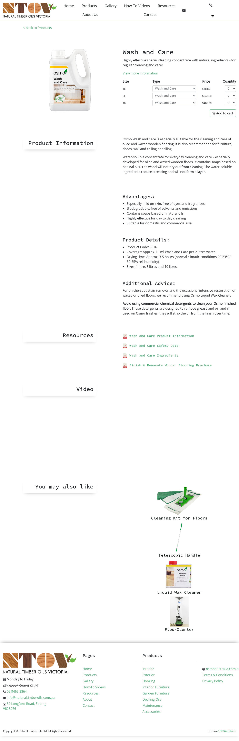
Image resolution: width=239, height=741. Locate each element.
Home (68, 5)
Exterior (148, 675)
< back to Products (37, 27)
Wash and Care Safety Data (151, 345)
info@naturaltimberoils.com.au (29, 697)
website (226, 731)
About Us (90, 14)
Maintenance (152, 705)
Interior (148, 669)
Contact (150, 14)
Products (89, 5)
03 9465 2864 (222, 4)
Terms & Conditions (217, 675)
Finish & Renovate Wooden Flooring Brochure (167, 365)
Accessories (151, 711)
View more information (140, 73)
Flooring (148, 681)
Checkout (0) (223, 15)
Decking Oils (151, 699)
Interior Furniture (155, 687)
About (87, 699)
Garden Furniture (155, 693)
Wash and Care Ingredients (151, 355)
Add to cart (222, 113)
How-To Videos (137, 5)
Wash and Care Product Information (158, 336)
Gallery (110, 5)
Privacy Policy (212, 681)
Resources (167, 5)
